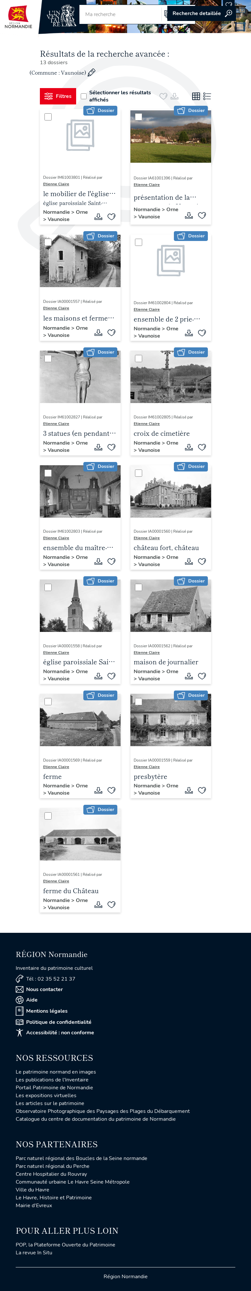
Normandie (57, 212)
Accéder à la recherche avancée (201, 13)
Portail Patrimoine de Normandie (54, 1087)
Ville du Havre (32, 1189)
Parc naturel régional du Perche (53, 1166)
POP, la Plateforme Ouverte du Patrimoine (65, 1244)
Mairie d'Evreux (34, 1205)
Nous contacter (39, 989)
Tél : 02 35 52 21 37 (45, 979)
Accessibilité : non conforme (55, 1033)
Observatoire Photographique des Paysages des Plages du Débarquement (103, 1111)
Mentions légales (42, 1011)
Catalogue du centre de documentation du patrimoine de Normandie (96, 1119)
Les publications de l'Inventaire (52, 1079)
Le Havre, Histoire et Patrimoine (54, 1197)
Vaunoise (59, 219)
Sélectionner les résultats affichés (116, 96)
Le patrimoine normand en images (56, 1072)
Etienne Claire (56, 184)
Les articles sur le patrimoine (50, 1103)
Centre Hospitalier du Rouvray (51, 1174)
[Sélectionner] (48, 116)
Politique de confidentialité (54, 1022)
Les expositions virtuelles (46, 1095)
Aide (27, 1000)
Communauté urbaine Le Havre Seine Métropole (73, 1182)
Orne (82, 212)
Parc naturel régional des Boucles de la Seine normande (81, 1158)
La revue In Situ (34, 1252)
